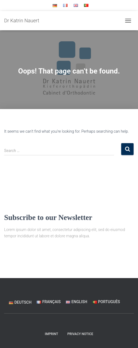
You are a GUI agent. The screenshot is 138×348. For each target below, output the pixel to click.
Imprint (51, 334)
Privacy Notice (80, 334)
